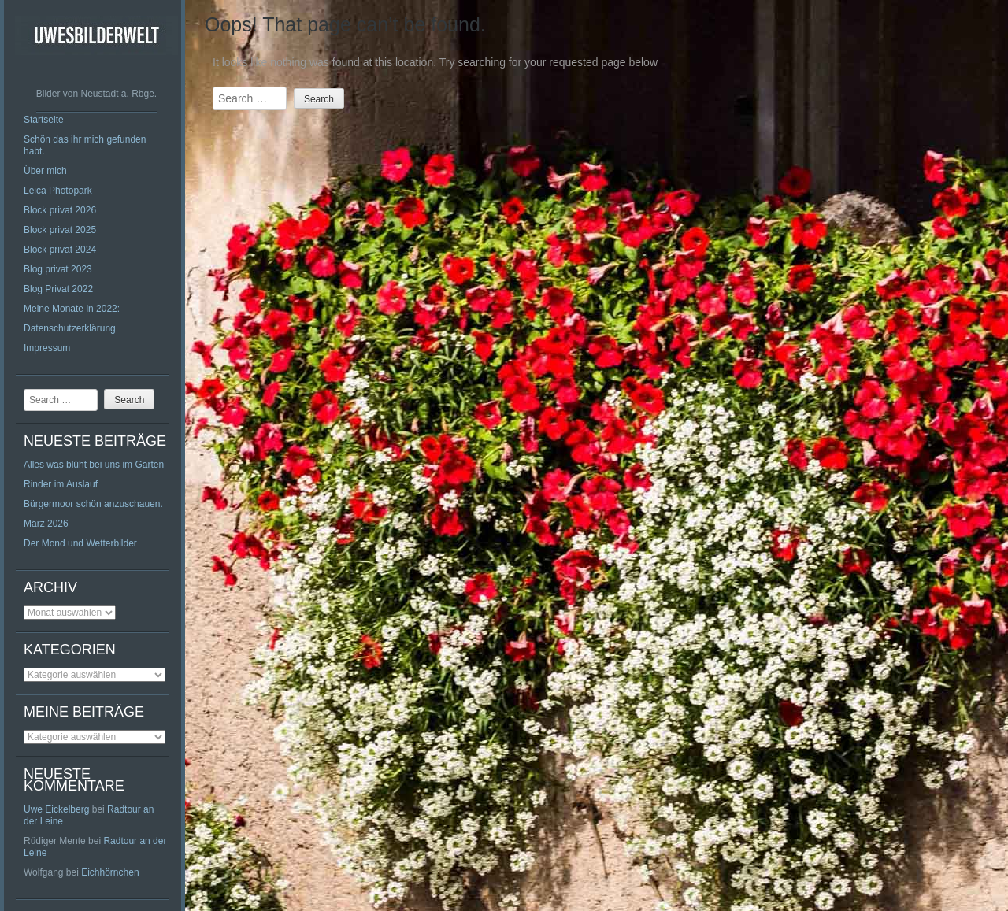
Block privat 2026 (60, 210)
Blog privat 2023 (58, 269)
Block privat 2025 (60, 229)
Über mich (45, 170)
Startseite (44, 119)
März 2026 (46, 523)
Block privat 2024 (60, 249)
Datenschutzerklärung (70, 328)
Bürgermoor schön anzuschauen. (93, 503)
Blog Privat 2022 (58, 288)
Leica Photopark (58, 190)
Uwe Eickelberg (56, 809)
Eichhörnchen (110, 872)
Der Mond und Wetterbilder (80, 543)
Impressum (47, 348)
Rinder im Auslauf (61, 484)
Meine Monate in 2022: (72, 308)
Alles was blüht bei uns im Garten (94, 464)
